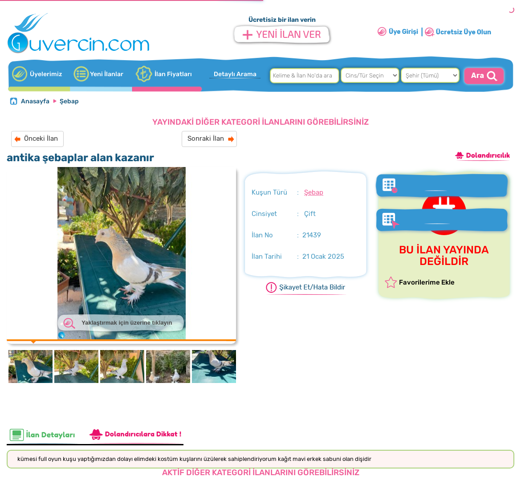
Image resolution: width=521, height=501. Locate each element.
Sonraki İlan (205, 138)
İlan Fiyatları (173, 74)
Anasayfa (35, 101)
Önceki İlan (41, 138)
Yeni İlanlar (106, 74)
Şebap (69, 101)
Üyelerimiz (46, 74)
